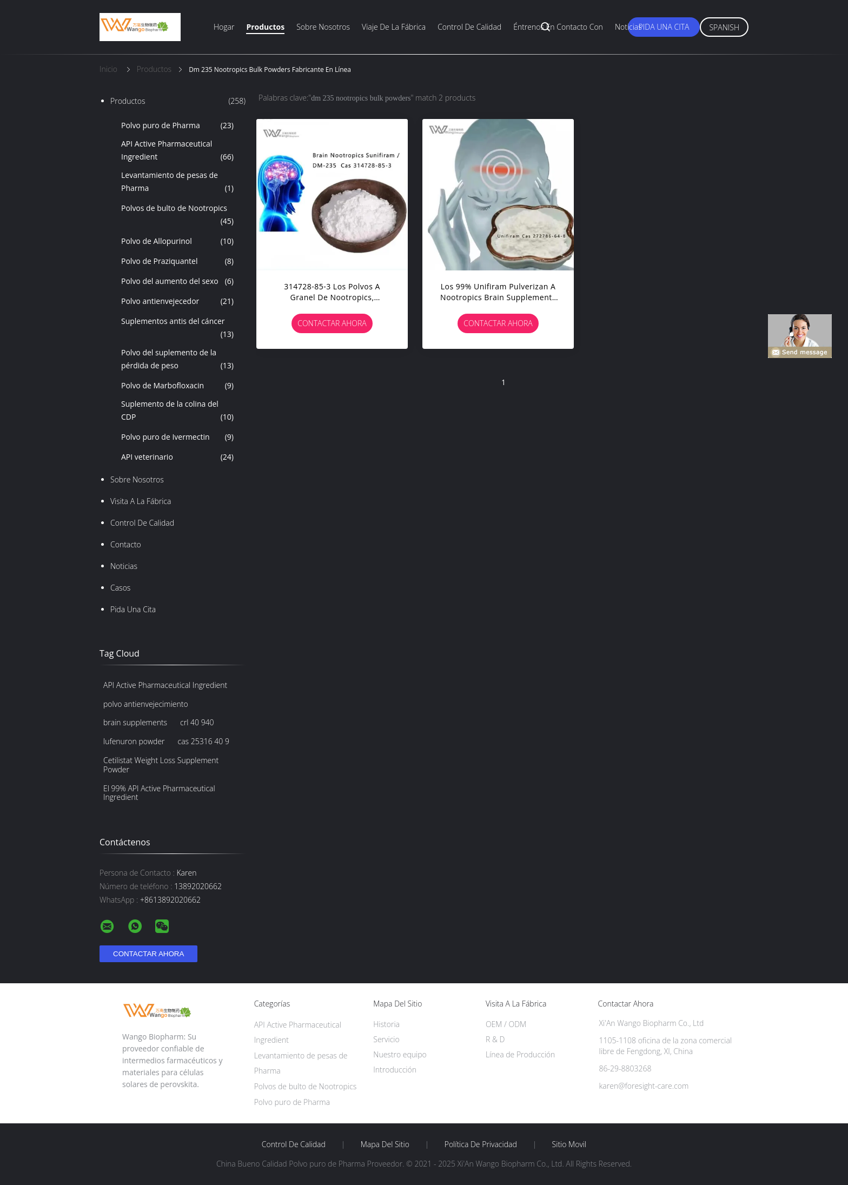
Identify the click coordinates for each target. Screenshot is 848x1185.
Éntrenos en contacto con (558, 27)
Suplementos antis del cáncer (177, 328)
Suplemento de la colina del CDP (177, 411)
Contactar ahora (332, 323)
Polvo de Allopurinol (177, 241)
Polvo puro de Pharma (177, 125)
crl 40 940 (197, 722)
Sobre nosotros (323, 27)
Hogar (224, 27)
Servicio (386, 1039)
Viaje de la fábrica (394, 27)
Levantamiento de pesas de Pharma (177, 182)
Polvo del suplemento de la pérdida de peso (177, 359)
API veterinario (177, 457)
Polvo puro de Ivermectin (177, 437)
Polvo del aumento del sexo (177, 281)
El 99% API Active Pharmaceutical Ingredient (159, 793)
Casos (120, 587)
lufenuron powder (134, 741)
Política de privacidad (481, 1144)
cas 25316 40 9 (203, 741)
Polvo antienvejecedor (177, 301)
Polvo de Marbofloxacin (177, 385)
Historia (386, 1024)
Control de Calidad (142, 523)
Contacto (125, 544)
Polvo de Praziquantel (177, 261)
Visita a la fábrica (140, 501)
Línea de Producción (520, 1054)
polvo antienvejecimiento (145, 704)
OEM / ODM (506, 1024)
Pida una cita (664, 27)
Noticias (628, 27)
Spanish (724, 27)
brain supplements (135, 722)
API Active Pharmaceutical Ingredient (177, 150)
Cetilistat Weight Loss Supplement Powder (160, 764)
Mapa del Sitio (385, 1144)
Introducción (394, 1069)
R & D (495, 1039)
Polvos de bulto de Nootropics (177, 215)
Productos (265, 27)
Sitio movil (569, 1144)
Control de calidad (469, 27)
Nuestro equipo (400, 1054)
